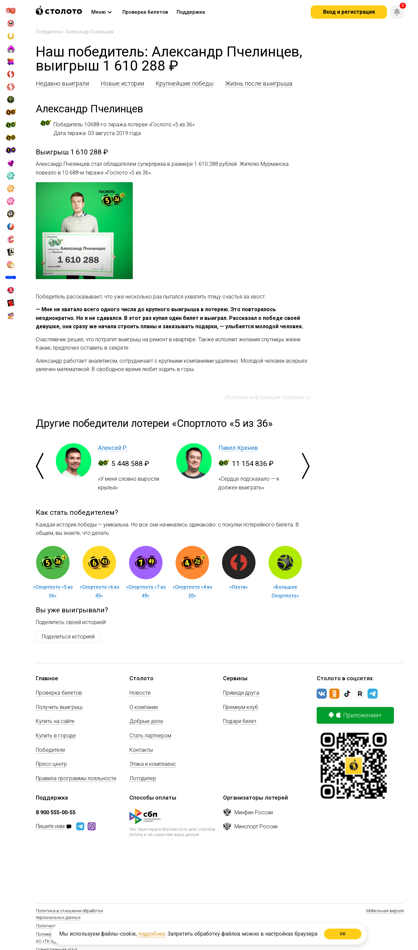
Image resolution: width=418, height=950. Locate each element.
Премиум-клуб (240, 707)
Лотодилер (142, 778)
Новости (139, 693)
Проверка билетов (59, 693)
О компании (143, 707)
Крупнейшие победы (184, 83)
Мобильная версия (385, 910)
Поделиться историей (68, 636)
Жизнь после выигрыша (258, 83)
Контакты (141, 750)
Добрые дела (146, 721)
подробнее (151, 934)
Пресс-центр (51, 764)
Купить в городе (56, 735)
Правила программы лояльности (76, 778)
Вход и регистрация (349, 12)
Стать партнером (150, 735)
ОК (343, 934)
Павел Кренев (238, 447)
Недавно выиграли (62, 83)
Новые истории (122, 83)
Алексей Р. (113, 447)
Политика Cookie (52, 925)
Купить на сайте (55, 721)
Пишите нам (50, 826)
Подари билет (239, 721)
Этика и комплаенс (152, 764)
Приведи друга (241, 693)
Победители (49, 31)
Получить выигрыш (59, 707)
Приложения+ (355, 715)
